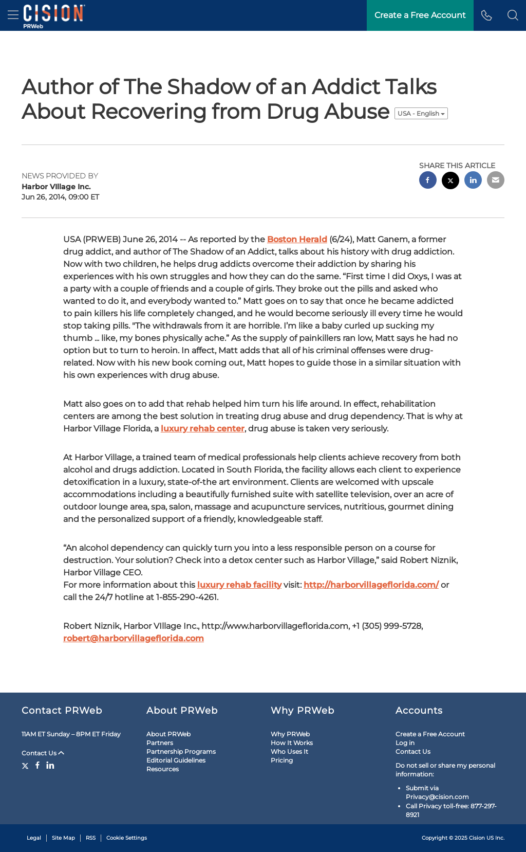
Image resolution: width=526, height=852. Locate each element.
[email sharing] (495, 181)
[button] (513, 15)
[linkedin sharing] (473, 181)
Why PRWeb (290, 734)
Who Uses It (289, 751)
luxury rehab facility (239, 585)
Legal (34, 838)
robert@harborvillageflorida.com (133, 638)
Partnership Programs (181, 751)
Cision (477, 838)
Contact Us (43, 753)
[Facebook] (37, 765)
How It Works (292, 743)
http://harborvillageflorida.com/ (371, 585)
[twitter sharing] (450, 182)
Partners (159, 743)
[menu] (13, 15)
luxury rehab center (203, 428)
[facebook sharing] (428, 181)
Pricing (282, 760)
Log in (405, 743)
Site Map (63, 838)
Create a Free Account (430, 734)
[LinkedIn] (50, 765)
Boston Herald (297, 239)
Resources (162, 769)
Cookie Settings (126, 838)
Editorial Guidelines (175, 760)
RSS (91, 838)
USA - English (421, 113)
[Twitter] (26, 765)
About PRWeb (168, 734)
